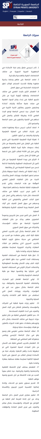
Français (13, 11)
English (5, 11)
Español (21, 11)
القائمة (20, 24)
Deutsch (29, 11)
